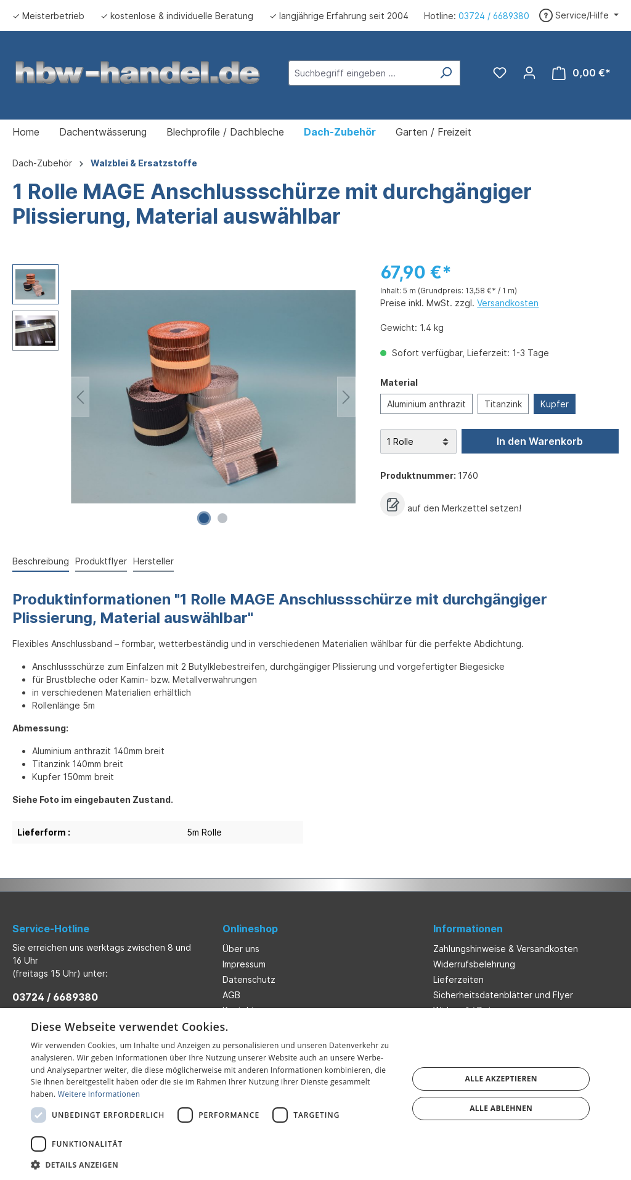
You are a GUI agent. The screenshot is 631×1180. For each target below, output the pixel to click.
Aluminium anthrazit (426, 404)
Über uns (240, 948)
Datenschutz (248, 979)
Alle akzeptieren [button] (501, 1078)
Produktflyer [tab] (101, 561)
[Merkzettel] (500, 72)
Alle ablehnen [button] (501, 1108)
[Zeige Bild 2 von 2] (222, 518)
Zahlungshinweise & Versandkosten (505, 948)
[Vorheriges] (80, 397)
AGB (231, 995)
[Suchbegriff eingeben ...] (360, 73)
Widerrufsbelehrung (474, 964)
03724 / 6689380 (493, 15)
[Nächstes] (346, 397)
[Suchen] (445, 73)
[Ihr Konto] (529, 72)
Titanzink (503, 404)
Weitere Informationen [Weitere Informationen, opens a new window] (99, 1094)
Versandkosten (508, 303)
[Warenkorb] (581, 73)
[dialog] (315, 1094)
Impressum (244, 964)
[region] (184, 396)
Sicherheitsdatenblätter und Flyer (503, 995)
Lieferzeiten (458, 979)
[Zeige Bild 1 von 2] (204, 518)
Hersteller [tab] (153, 561)
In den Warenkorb (540, 441)
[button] (214, 1164)
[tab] (40, 561)
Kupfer (554, 404)
